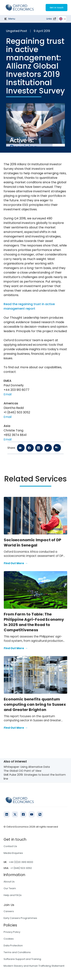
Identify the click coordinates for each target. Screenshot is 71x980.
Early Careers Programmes (20, 918)
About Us (9, 881)
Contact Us (10, 846)
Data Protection (13, 945)
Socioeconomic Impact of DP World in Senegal (32, 542)
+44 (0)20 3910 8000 (21, 862)
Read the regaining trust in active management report (29, 306)
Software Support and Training (22, 959)
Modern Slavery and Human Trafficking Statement (34, 965)
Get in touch (56, 7)
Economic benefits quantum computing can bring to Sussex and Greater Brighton (35, 704)
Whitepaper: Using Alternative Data (27, 767)
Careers (9, 911)
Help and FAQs (13, 895)
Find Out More (16, 563)
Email (8, 394)
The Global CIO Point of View (22, 771)
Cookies (9, 938)
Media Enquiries (13, 853)
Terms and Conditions (17, 952)
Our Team (10, 888)
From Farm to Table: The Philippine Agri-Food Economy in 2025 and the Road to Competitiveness (34, 622)
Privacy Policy (12, 932)
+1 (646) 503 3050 (21, 868)
